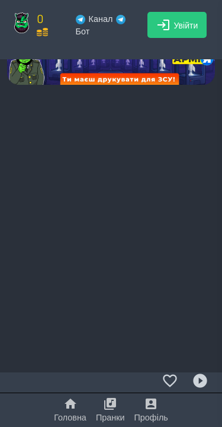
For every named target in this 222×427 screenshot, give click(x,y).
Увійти (177, 25)
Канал (94, 19)
